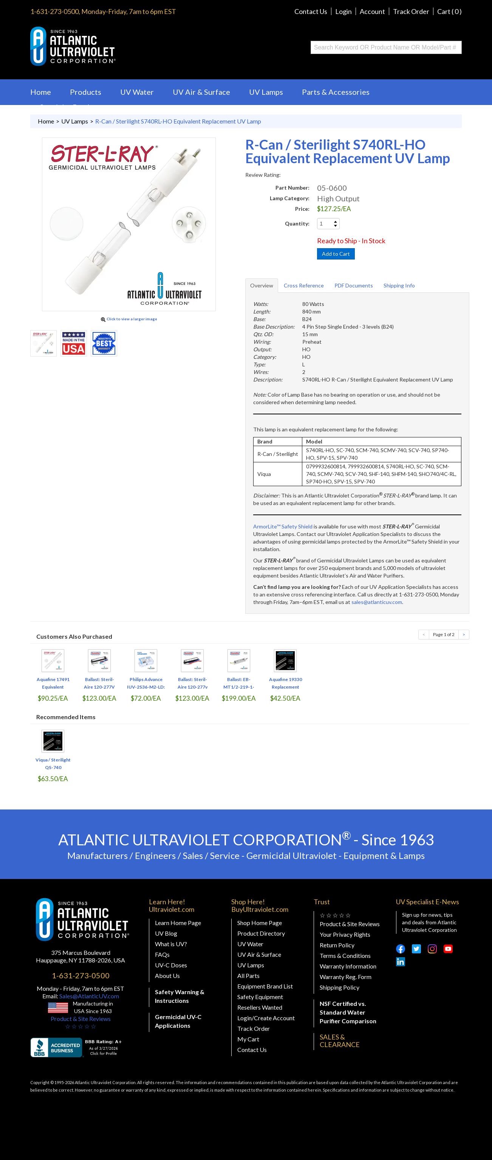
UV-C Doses (171, 964)
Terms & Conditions (345, 955)
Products (85, 91)
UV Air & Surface (201, 91)
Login (343, 11)
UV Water (137, 91)
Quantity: (297, 223)
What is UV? (171, 943)
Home (40, 91)
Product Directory (261, 933)
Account (372, 11)
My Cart (248, 1039)
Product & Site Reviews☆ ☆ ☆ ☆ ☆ (81, 1022)
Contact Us (310, 11)
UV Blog (166, 933)
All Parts (248, 975)
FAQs (162, 954)
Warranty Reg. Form (345, 976)
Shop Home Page (259, 922)
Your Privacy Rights (345, 934)
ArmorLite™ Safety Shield (283, 526)
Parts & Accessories (336, 91)
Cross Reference (304, 285)
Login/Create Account (266, 1017)
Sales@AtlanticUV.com (88, 995)
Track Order (411, 11)
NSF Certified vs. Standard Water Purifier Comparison (348, 1012)
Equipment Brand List (265, 986)
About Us (167, 975)
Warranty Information (348, 966)
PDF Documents (353, 285)
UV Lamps (266, 91)
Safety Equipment (260, 996)
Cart (449, 11)
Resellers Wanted (259, 1007)
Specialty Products (72, 106)
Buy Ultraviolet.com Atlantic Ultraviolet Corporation (103, 46)
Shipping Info (399, 285)
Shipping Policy (339, 987)
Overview (261, 285)
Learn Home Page (178, 922)
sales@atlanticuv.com (376, 602)
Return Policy (337, 944)
